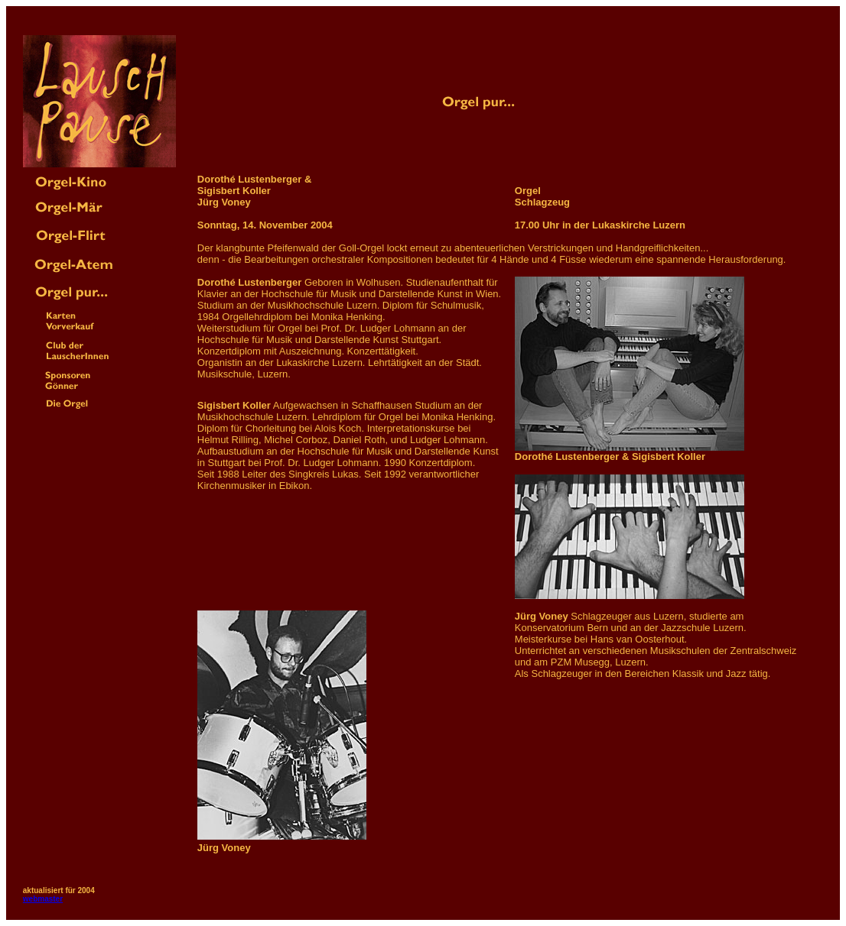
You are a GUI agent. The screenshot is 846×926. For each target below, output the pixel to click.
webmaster (43, 899)
